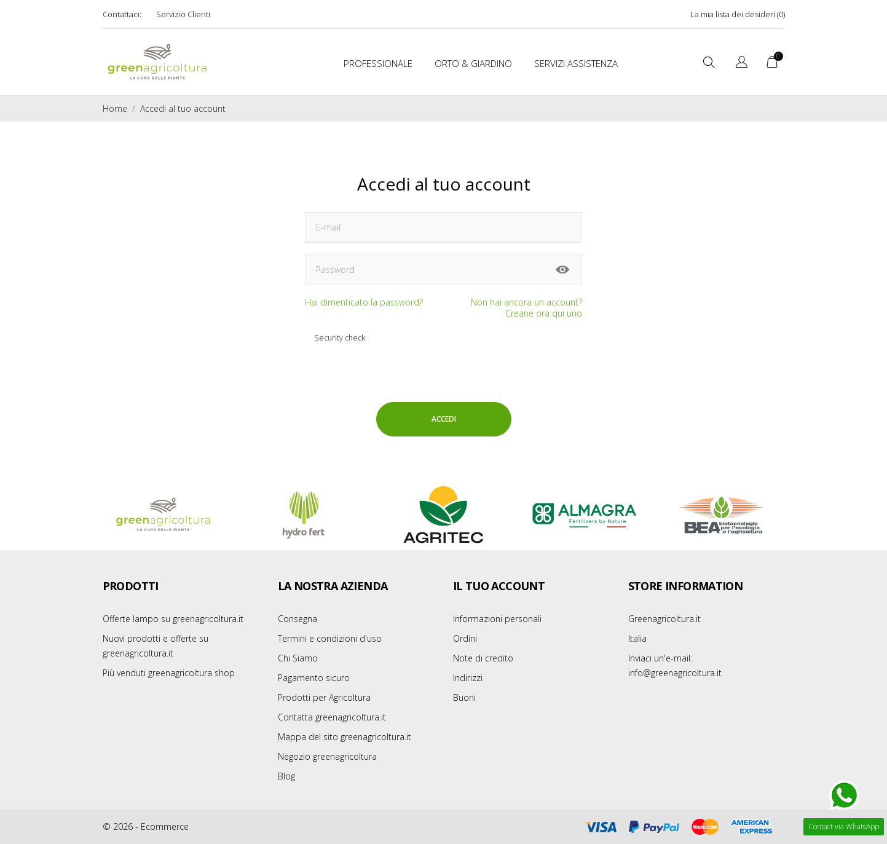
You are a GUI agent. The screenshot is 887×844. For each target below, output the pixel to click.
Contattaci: (122, 14)
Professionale (378, 63)
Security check (339, 338)
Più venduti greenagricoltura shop (169, 673)
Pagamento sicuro (314, 678)
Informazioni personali (497, 619)
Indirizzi (468, 678)
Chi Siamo (298, 658)
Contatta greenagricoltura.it (332, 717)
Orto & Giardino (473, 63)
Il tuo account (499, 585)
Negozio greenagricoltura (327, 756)
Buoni (464, 697)
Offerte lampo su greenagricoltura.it (173, 619)
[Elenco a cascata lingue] (741, 63)
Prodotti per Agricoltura (324, 697)
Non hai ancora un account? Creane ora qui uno (526, 307)
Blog (286, 776)
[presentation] (467, 355)
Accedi (444, 419)
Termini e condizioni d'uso (330, 638)
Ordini (465, 638)
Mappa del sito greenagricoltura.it (344, 737)
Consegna (297, 619)
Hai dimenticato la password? (364, 302)
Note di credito (483, 658)
